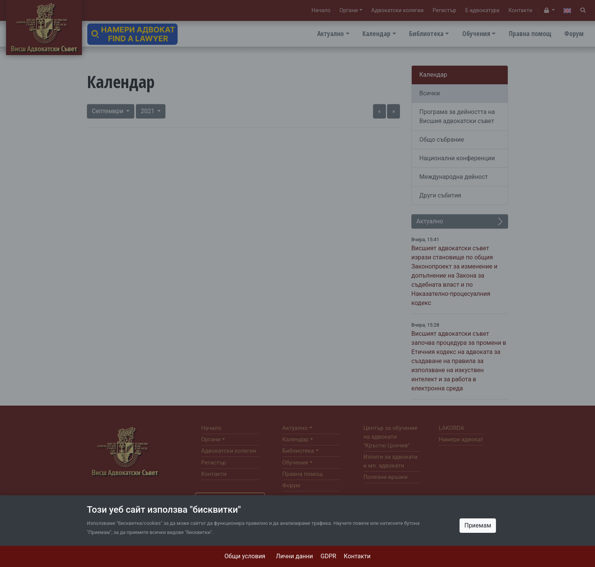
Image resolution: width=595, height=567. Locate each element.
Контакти (357, 556)
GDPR (328, 556)
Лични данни (294, 556)
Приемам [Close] (477, 525)
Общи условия (245, 556)
